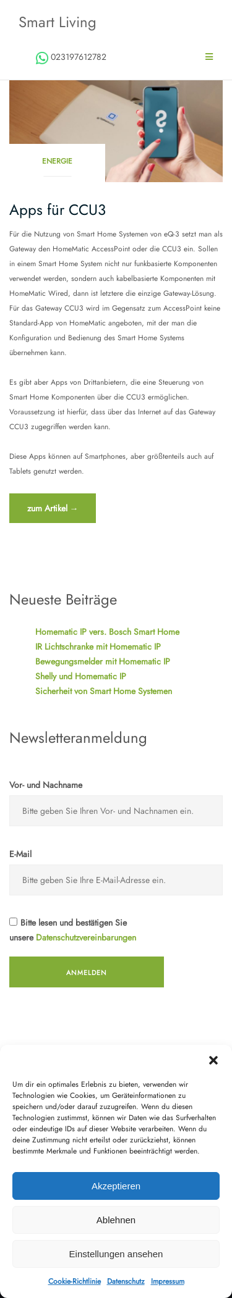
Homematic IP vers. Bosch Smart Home (107, 632)
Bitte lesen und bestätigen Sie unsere (72, 930)
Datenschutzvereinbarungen (86, 937)
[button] (213, 1060)
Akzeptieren (116, 1186)
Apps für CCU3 (57, 209)
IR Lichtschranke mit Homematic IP (98, 646)
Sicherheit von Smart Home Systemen (103, 691)
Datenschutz (126, 1281)
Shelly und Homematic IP (80, 676)
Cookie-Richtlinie (74, 1281)
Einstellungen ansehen (116, 1254)
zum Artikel (53, 511)
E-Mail (20, 854)
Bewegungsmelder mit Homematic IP (102, 661)
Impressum (167, 1281)
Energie (57, 161)
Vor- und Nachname (45, 785)
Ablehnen (116, 1220)
